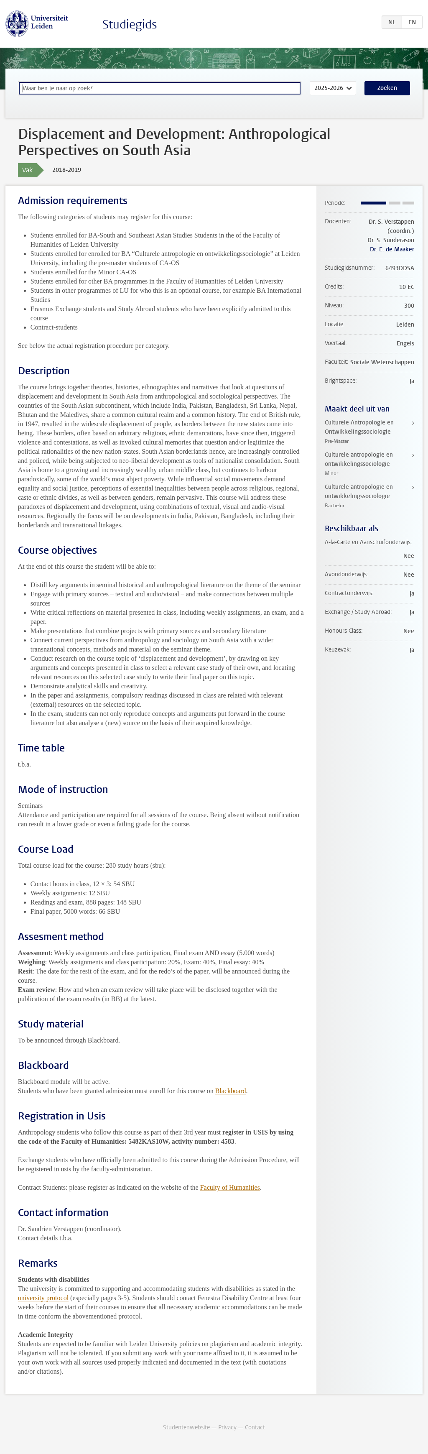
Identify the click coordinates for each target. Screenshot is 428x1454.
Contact (255, 1427)
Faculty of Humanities (230, 1187)
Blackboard (230, 1090)
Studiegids (129, 24)
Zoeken (387, 88)
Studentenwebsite (186, 1427)
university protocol (43, 1297)
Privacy (227, 1427)
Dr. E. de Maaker (392, 249)
